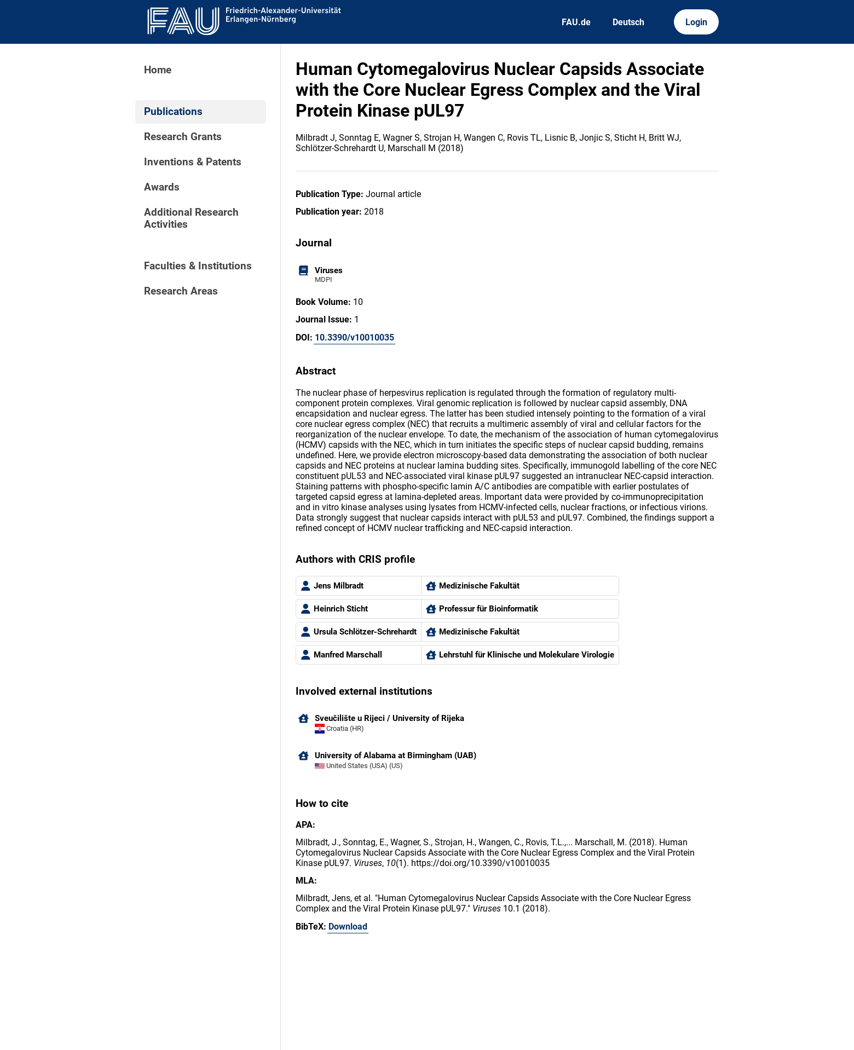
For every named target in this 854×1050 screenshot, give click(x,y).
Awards (162, 187)
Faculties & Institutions (198, 266)
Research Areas (181, 291)
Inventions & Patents (192, 162)
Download (347, 926)
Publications (173, 112)
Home (157, 70)
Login (696, 22)
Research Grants (183, 137)
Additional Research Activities (191, 218)
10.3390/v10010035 (354, 337)
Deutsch (628, 22)
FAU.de (576, 22)
